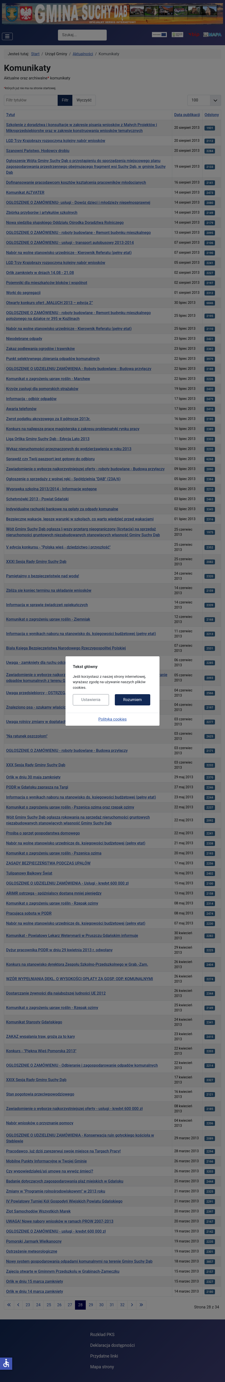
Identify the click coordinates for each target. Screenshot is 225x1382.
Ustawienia (90, 699)
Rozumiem (132, 699)
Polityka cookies (112, 719)
